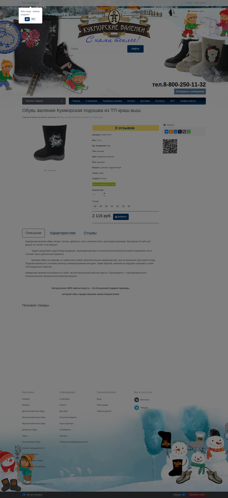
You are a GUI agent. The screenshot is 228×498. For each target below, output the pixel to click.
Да (27, 19)
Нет (33, 19)
